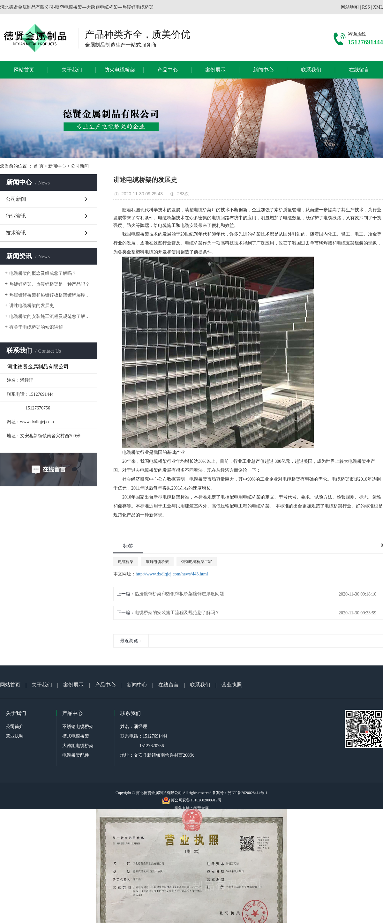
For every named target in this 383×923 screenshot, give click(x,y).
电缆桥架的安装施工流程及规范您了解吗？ (51, 316)
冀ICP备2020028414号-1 (247, 793)
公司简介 (15, 726)
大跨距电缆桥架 (78, 745)
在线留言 (359, 69)
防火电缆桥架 (119, 69)
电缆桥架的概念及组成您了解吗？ (42, 273)
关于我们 (72, 69)
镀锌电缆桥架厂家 (196, 561)
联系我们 (311, 69)
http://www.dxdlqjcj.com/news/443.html (172, 574)
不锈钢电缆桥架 (78, 726)
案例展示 (215, 69)
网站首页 (24, 69)
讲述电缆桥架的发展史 (31, 305)
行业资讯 (16, 216)
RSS (366, 7)
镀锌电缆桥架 (157, 561)
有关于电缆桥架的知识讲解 (36, 327)
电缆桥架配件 (75, 755)
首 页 (39, 166)
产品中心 (167, 69)
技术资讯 (16, 233)
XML (378, 7)
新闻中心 (263, 69)
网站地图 (350, 7)
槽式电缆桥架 (75, 736)
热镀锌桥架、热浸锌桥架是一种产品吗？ (49, 284)
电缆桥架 (125, 561)
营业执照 (232, 684)
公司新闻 (80, 166)
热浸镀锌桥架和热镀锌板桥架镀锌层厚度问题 (51, 295)
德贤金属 (201, 808)
